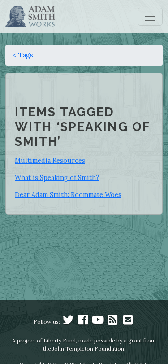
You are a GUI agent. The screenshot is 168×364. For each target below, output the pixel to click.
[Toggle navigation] (150, 17)
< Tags (23, 55)
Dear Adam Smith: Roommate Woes (68, 194)
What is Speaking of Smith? (57, 177)
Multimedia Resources (50, 160)
